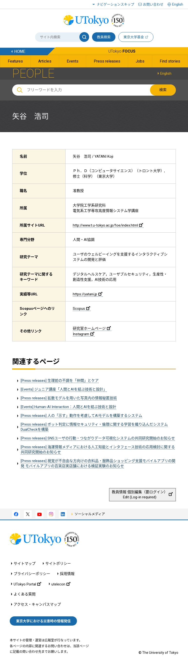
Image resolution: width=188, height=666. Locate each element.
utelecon (60, 584)
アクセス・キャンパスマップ (37, 604)
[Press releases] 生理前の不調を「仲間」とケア (60, 380)
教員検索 (104, 37)
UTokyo (121, 51)
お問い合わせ (153, 4)
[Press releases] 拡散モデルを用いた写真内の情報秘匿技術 (69, 398)
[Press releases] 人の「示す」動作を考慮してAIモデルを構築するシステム (81, 415)
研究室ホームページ (92, 328)
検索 (163, 90)
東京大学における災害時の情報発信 (43, 621)
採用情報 (67, 574)
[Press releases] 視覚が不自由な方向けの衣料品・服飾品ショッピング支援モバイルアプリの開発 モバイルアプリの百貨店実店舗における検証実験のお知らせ (98, 463)
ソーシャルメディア (90, 514)
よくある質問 (25, 594)
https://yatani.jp (87, 294)
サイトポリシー (58, 564)
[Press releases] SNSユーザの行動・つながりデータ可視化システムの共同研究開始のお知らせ (98, 438)
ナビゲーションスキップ (115, 4)
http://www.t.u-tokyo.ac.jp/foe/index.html (108, 225)
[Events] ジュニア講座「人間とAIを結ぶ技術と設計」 (64, 389)
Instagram (83, 334)
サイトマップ (25, 564)
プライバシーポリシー (32, 574)
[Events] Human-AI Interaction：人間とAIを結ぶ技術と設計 (68, 407)
